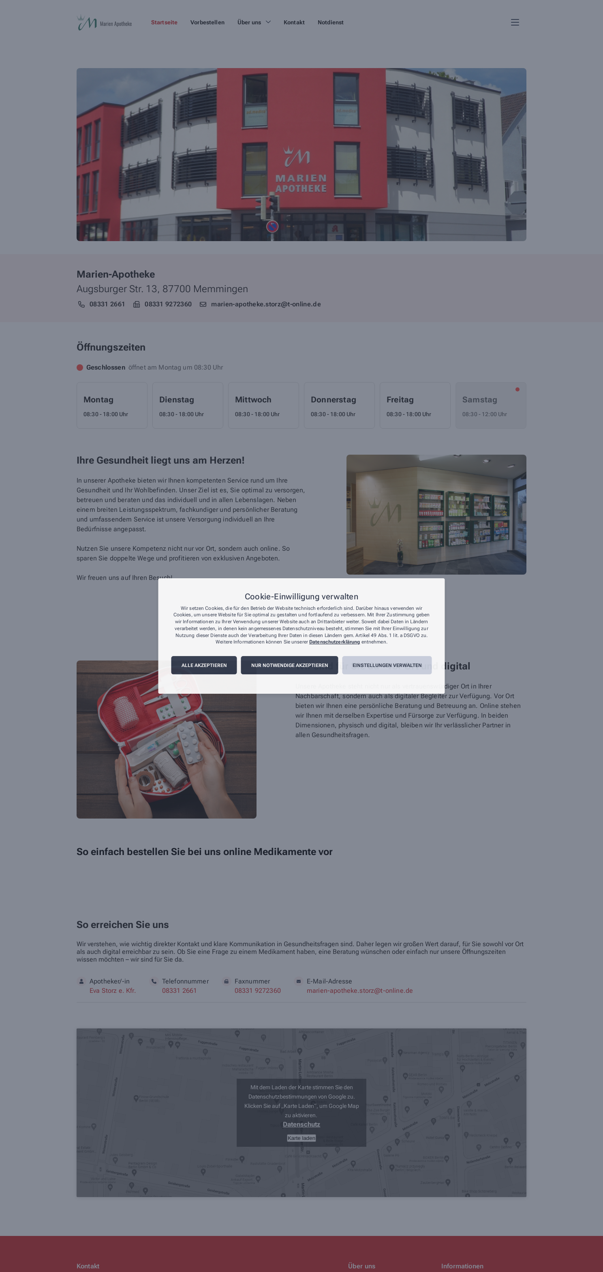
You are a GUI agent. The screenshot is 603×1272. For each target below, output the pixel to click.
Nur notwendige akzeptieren (289, 665)
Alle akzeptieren (204, 665)
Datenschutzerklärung (334, 642)
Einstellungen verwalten (387, 665)
